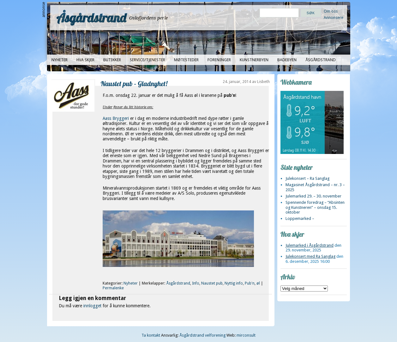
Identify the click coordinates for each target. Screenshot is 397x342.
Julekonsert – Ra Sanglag (307, 178)
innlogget (92, 305)
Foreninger (219, 59)
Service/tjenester (147, 59)
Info (195, 283)
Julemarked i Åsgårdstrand (310, 245)
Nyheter (59, 59)
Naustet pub (212, 283)
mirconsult (246, 335)
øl (258, 283)
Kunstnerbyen (254, 59)
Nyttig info (234, 283)
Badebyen (287, 59)
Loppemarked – (300, 218)
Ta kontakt (150, 335)
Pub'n (250, 283)
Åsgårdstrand (91, 18)
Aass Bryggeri (116, 118)
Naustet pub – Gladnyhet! (134, 83)
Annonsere (333, 17)
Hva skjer (85, 59)
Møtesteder (186, 59)
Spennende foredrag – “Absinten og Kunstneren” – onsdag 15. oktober (315, 207)
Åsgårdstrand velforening (202, 335)
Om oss (331, 11)
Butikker (112, 59)
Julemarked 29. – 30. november (313, 196)
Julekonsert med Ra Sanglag (310, 256)
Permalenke (113, 288)
